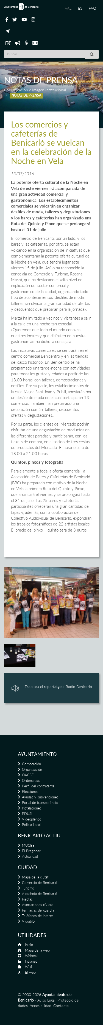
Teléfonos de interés (38, 916)
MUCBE (28, 845)
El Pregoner (31, 851)
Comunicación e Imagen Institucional (35, 89)
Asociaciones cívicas (37, 904)
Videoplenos (31, 819)
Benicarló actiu (39, 835)
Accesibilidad (40, 1005)
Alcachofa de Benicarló (39, 893)
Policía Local (31, 824)
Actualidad (30, 856)
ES (80, 8)
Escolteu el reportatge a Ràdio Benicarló (58, 686)
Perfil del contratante (38, 786)
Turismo (28, 888)
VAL (68, 8)
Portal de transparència (40, 802)
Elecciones (30, 791)
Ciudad (27, 867)
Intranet (31, 961)
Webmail (31, 956)
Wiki (28, 967)
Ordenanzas (31, 780)
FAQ (92, 8)
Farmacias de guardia (38, 910)
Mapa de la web (37, 950)
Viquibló (28, 921)
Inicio (29, 944)
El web (30, 972)
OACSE (28, 775)
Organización (32, 769)
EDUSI (27, 813)
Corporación (31, 764)
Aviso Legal (46, 1000)
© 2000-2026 (29, 994)
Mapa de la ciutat (35, 877)
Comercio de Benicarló (39, 882)
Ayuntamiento (37, 754)
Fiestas (27, 899)
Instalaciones (31, 808)
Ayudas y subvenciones (40, 797)
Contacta (61, 1005)
